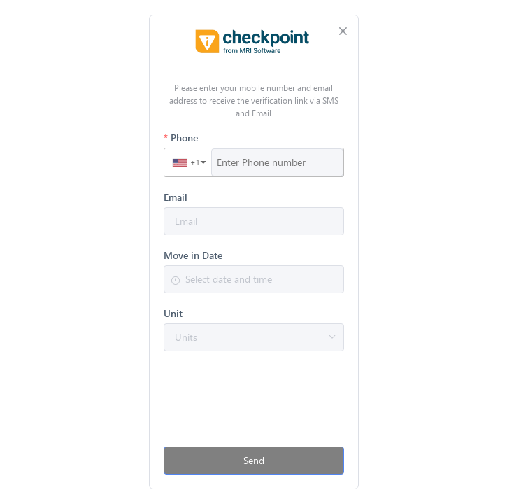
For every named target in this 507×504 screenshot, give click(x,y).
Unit (173, 313)
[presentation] (254, 405)
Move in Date (193, 255)
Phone (184, 138)
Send (253, 460)
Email (175, 197)
